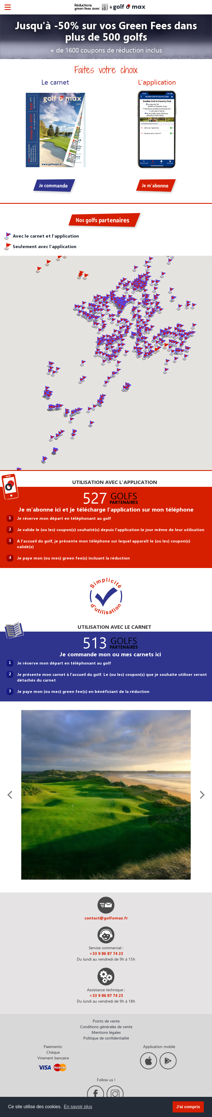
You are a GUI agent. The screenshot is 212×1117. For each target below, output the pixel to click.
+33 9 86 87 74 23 (106, 953)
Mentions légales (106, 1032)
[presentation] (11, 795)
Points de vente (106, 1021)
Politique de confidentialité (106, 1038)
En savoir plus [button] (78, 1106)
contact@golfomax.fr (106, 918)
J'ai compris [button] (188, 1107)
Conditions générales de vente (106, 1026)
